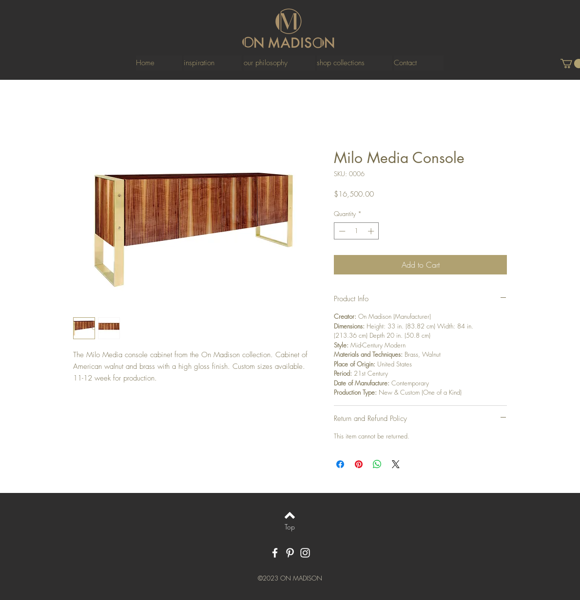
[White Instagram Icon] (305, 552)
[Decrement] (341, 231)
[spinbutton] (356, 231)
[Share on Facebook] (340, 464)
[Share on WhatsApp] (377, 464)
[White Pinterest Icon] (290, 552)
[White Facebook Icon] (275, 552)
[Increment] (372, 231)
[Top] (290, 527)
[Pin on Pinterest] (359, 464)
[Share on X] (396, 464)
